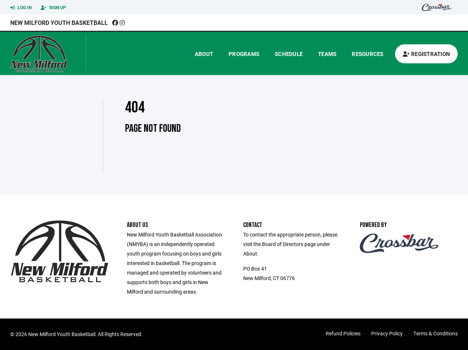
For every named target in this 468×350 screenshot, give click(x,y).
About (204, 53)
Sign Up (53, 7)
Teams (327, 53)
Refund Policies (343, 333)
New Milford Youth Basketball (59, 22)
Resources (367, 53)
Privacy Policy (387, 333)
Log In (21, 7)
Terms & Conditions (435, 333)
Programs (243, 53)
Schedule (289, 53)
